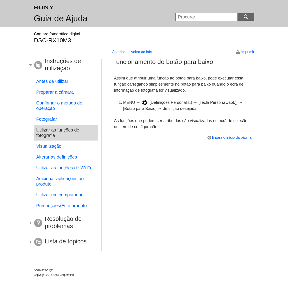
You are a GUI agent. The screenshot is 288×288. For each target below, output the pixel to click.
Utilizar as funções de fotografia (57, 132)
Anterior (118, 52)
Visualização (48, 146)
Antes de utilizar (52, 81)
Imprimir (247, 52)
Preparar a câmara (55, 92)
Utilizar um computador (59, 194)
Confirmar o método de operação (59, 105)
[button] (62, 65)
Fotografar (46, 119)
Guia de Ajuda (61, 18)
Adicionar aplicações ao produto (60, 181)
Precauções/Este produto (61, 205)
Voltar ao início (143, 52)
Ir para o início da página (232, 137)
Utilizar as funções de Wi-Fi (63, 167)
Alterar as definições (56, 156)
